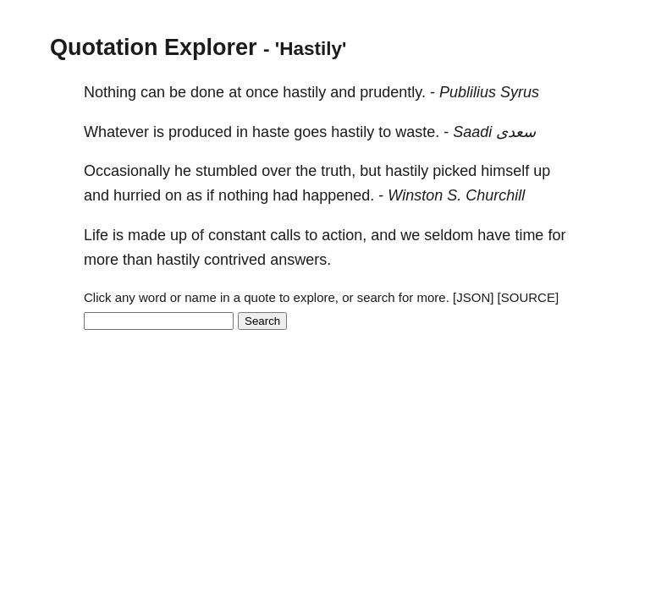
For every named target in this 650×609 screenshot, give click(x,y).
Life (96, 235)
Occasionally (127, 170)
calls (285, 235)
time (529, 235)
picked (454, 170)
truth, (338, 170)
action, (344, 235)
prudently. (393, 92)
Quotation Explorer (153, 47)
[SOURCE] (528, 297)
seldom (448, 235)
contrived (235, 259)
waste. (417, 131)
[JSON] (473, 297)
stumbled (226, 170)
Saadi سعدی (494, 131)
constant (237, 235)
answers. (300, 259)
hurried (137, 195)
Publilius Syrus (489, 92)
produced (200, 131)
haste (270, 131)
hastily (304, 92)
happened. (338, 195)
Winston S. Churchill (456, 195)
